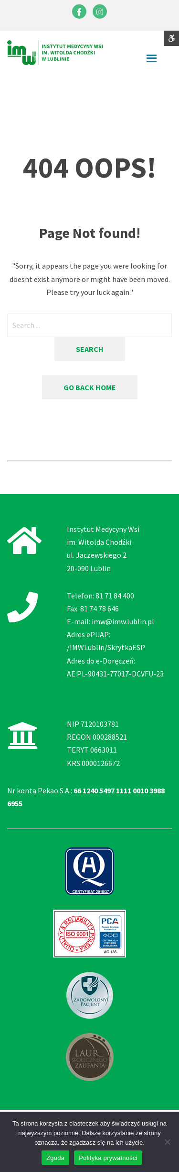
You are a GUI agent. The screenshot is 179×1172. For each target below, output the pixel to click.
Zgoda (55, 1157)
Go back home (89, 387)
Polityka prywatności (108, 1157)
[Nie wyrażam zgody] (167, 1142)
